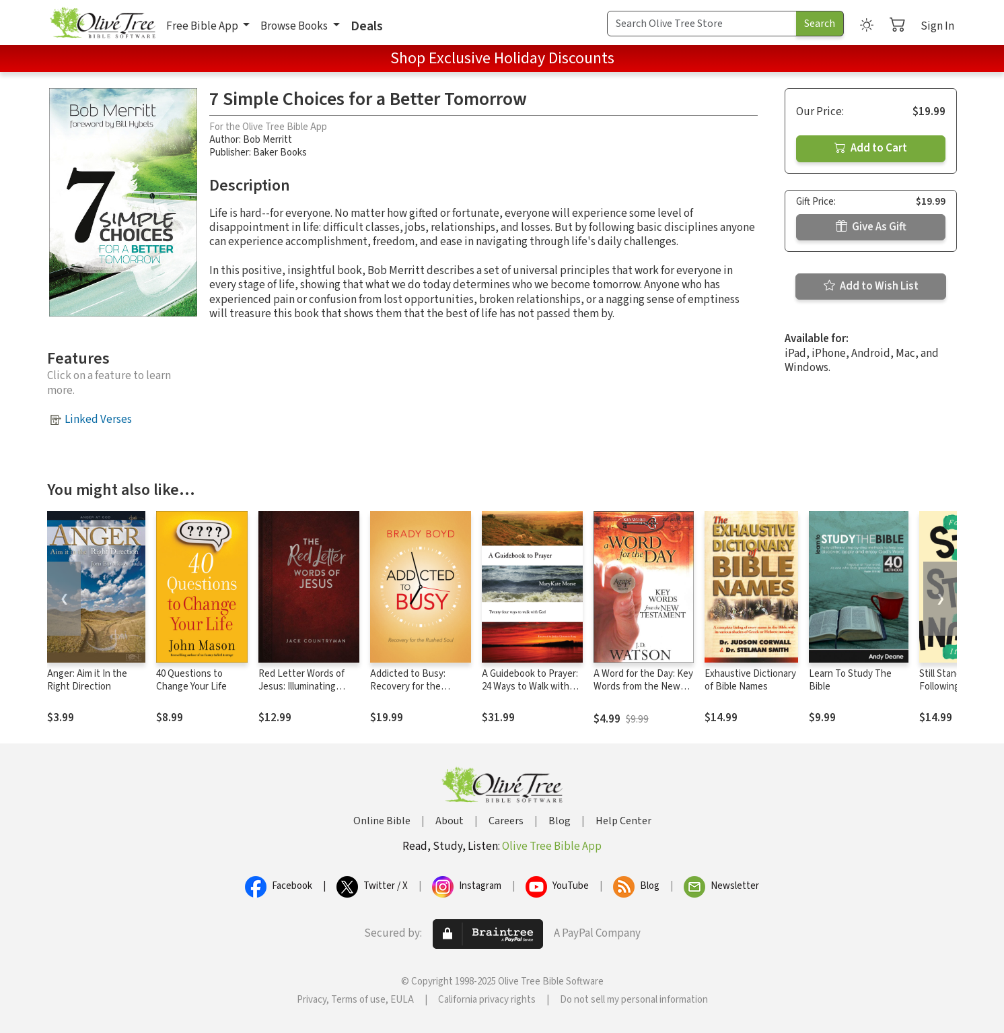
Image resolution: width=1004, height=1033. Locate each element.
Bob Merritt (267, 140)
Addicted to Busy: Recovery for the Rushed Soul (407, 686)
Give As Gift (871, 227)
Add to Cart (870, 148)
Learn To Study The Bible (850, 680)
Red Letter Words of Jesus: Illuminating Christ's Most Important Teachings (308, 693)
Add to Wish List (871, 286)
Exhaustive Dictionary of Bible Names (750, 680)
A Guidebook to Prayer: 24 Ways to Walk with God (530, 686)
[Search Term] (702, 23)
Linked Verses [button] (98, 419)
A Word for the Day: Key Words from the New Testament (643, 686)
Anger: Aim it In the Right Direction (87, 680)
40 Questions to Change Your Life (191, 680)
